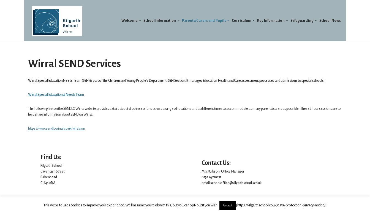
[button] (140, 20)
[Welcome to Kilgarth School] (57, 21)
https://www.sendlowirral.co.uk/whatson (56, 128)
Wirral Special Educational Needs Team (56, 95)
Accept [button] (227, 205)
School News (330, 21)
